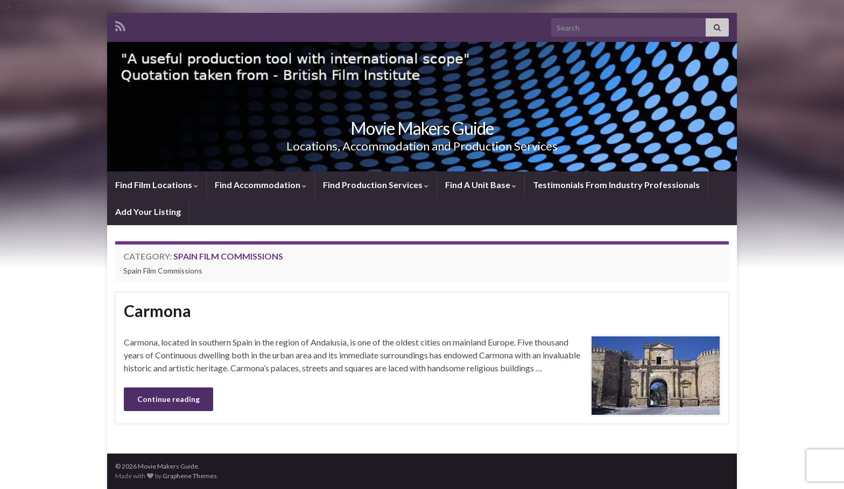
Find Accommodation (260, 184)
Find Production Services (375, 184)
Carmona (157, 310)
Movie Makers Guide (422, 128)
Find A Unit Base (480, 184)
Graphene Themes (190, 476)
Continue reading (168, 399)
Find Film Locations (156, 184)
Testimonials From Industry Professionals (616, 184)
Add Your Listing (148, 211)
